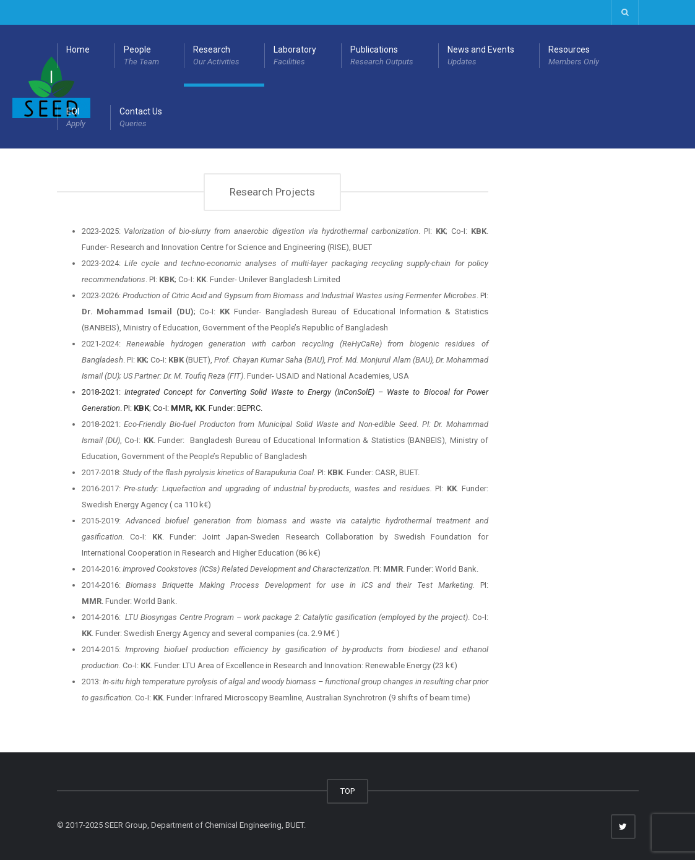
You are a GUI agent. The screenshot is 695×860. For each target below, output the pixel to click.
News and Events (480, 56)
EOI (75, 118)
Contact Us (140, 118)
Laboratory (295, 56)
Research (216, 56)
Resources (573, 56)
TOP (347, 791)
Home (78, 49)
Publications (381, 56)
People (141, 56)
